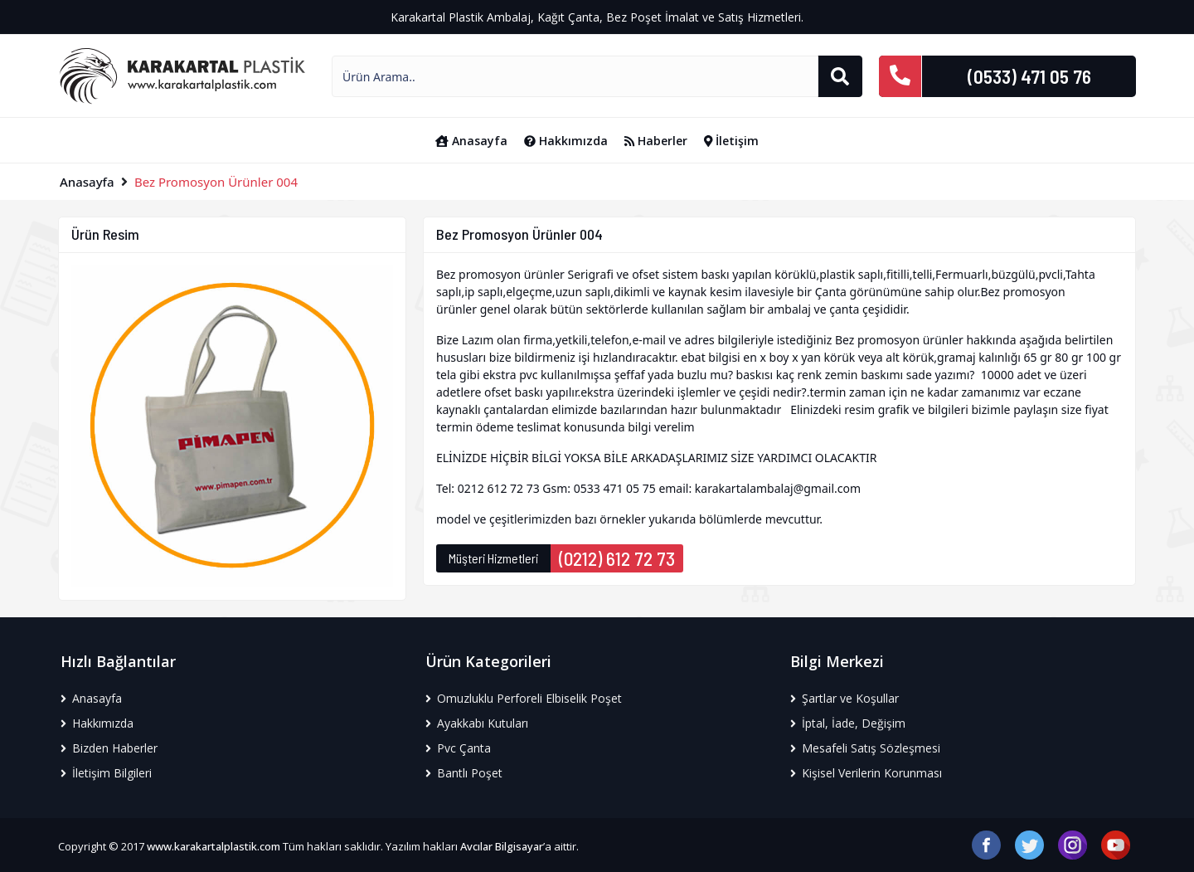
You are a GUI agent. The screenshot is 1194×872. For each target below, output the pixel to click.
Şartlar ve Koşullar (844, 698)
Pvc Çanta (458, 748)
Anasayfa (471, 141)
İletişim (732, 141)
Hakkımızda (566, 141)
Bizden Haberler (109, 748)
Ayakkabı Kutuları (476, 723)
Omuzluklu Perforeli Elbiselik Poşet (523, 698)
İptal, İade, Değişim (847, 723)
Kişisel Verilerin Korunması (866, 773)
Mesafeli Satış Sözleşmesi (865, 748)
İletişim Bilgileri (106, 773)
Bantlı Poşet (463, 773)
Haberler (655, 141)
